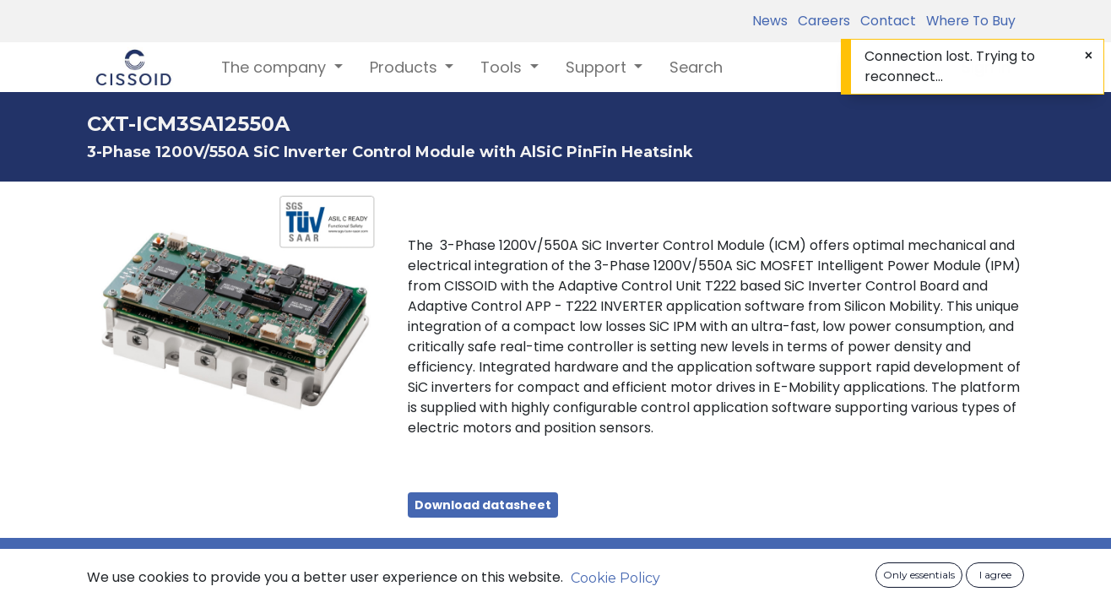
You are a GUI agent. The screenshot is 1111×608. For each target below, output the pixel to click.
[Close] (1088, 56)
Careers (820, 20)
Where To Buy (967, 20)
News (770, 20)
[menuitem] (696, 67)
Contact (885, 20)
